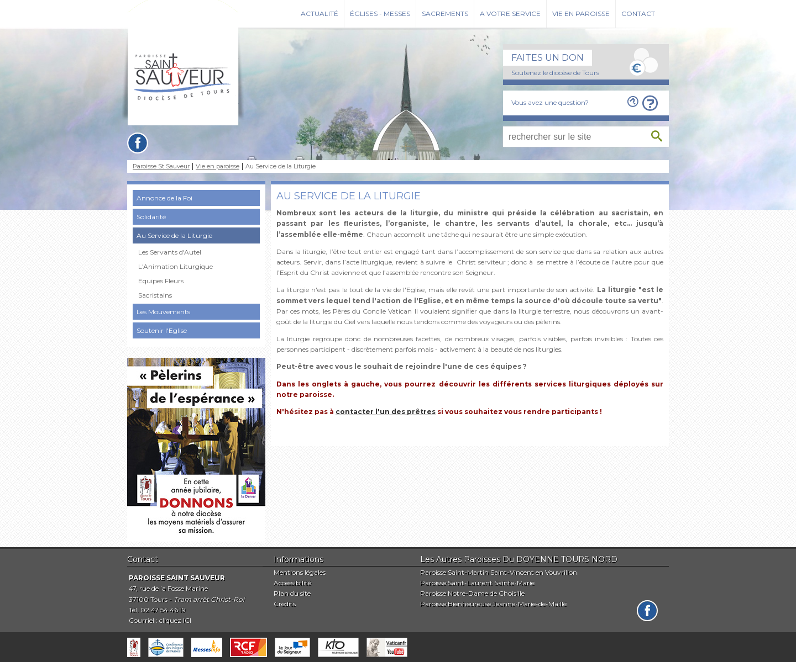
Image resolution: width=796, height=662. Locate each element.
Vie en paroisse (581, 13)
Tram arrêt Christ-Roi (209, 599)
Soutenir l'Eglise (162, 330)
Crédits (285, 604)
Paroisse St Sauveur (161, 166)
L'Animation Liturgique (175, 266)
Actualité (319, 13)
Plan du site (292, 593)
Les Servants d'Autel (169, 252)
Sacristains (155, 295)
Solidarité (151, 217)
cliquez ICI (175, 620)
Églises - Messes (380, 13)
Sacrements (445, 13)
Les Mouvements (163, 312)
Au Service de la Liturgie (174, 235)
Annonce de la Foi (164, 198)
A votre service (510, 13)
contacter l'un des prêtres (386, 411)
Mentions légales (300, 572)
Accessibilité (292, 583)
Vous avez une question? (550, 102)
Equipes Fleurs (161, 281)
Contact (638, 13)
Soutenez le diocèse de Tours (555, 72)
